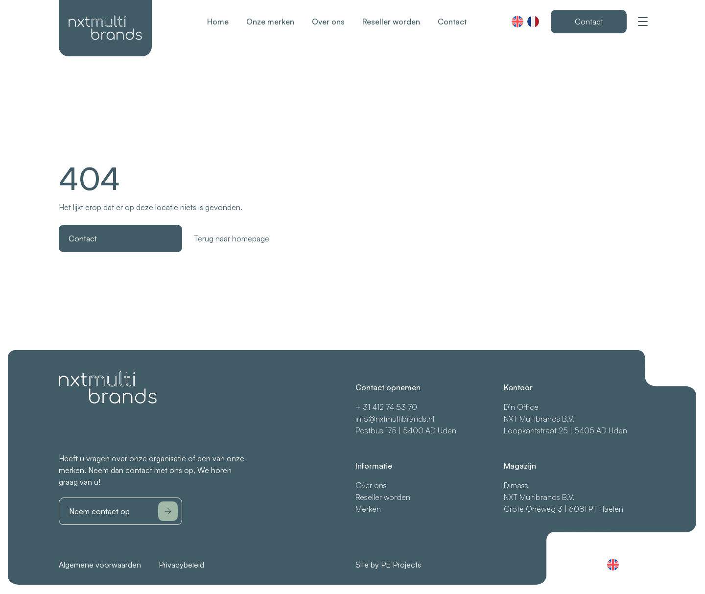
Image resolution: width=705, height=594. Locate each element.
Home (218, 21)
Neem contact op (123, 511)
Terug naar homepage (231, 238)
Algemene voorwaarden (100, 565)
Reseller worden (391, 21)
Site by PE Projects (388, 565)
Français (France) (533, 21)
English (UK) (517, 21)
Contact (452, 21)
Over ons (328, 21)
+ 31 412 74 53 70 (386, 407)
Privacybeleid (181, 565)
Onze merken (270, 21)
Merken (368, 509)
